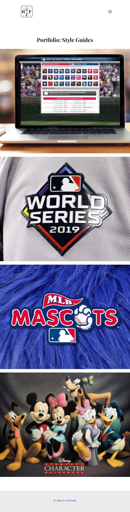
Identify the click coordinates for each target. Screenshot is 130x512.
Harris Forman (67, 500)
